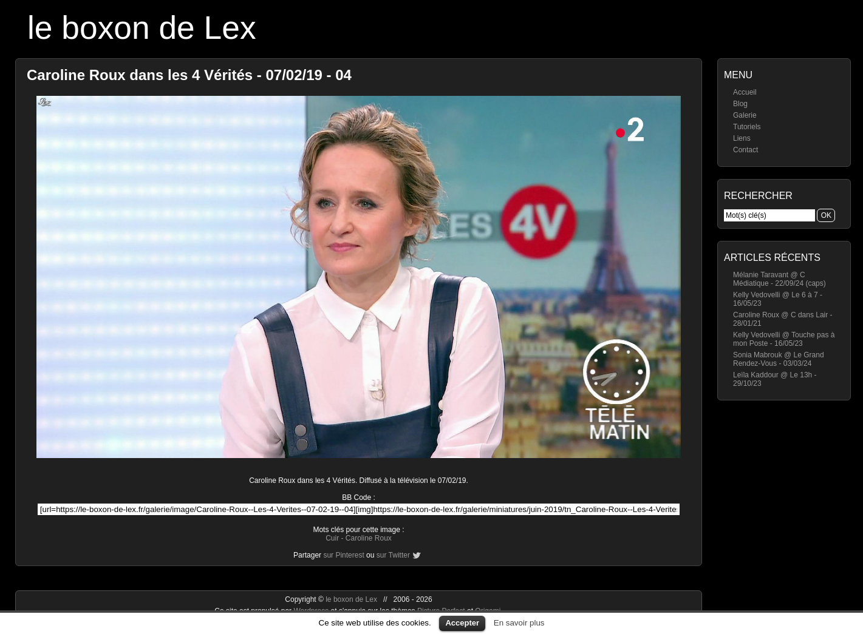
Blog (740, 103)
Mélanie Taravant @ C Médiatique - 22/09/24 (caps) (779, 279)
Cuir (332, 538)
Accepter (462, 622)
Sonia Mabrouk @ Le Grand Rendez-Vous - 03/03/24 (778, 359)
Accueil (745, 92)
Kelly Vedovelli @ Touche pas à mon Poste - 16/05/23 (783, 339)
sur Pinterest (343, 555)
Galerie (745, 115)
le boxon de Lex (141, 28)
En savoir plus (519, 622)
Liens (742, 138)
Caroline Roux (369, 538)
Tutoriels (747, 127)
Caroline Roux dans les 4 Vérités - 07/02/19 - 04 (189, 75)
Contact (745, 150)
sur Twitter (393, 555)
